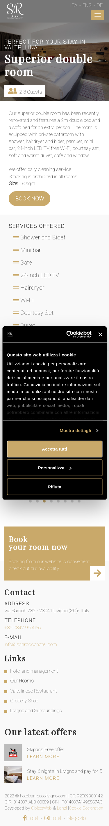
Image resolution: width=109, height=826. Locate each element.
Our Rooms (22, 681)
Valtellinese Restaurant (33, 691)
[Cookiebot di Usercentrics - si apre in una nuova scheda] (68, 334)
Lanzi (62, 808)
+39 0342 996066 (22, 627)
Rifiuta (54, 486)
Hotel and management (34, 671)
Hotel (30, 818)
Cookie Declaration (86, 808)
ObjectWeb (42, 808)
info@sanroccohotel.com (30, 644)
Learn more (43, 756)
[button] (30, 501)
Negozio (76, 818)
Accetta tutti (54, 448)
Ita (73, 5)
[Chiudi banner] (100, 334)
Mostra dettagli (75, 430)
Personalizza (55, 467)
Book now (29, 198)
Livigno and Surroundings (36, 710)
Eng (87, 5)
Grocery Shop (24, 701)
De (100, 5)
